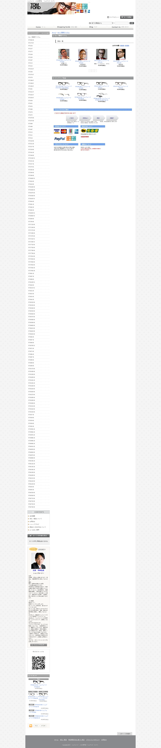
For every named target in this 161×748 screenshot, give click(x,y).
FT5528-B (31, 141)
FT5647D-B (31, 193)
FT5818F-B (31, 282)
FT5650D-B (31, 195)
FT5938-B (31, 417)
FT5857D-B (31, 316)
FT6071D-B (31, 498)
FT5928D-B (31, 397)
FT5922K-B (31, 380)
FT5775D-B (31, 244)
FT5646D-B (31, 190)
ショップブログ (93, 27)
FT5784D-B (31, 262)
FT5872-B (31, 348)
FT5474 (30, 112)
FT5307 (30, 60)
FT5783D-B (31, 259)
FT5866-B (31, 337)
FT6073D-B (31, 504)
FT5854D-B (31, 308)
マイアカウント (114, 17)
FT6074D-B (31, 507)
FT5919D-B (31, 374)
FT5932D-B (31, 409)
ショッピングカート (126, 17)
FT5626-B (31, 181)
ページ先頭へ (124, 733)
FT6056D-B (31, 495)
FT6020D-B (31, 475)
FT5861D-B (31, 328)
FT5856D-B (31, 314)
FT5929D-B (31, 400)
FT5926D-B (31, 391)
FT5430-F (31, 97)
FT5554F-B (31, 158)
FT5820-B (31, 285)
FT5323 (30, 66)
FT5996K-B (31, 432)
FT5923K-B (31, 383)
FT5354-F (31, 69)
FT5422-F (31, 92)
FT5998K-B (31, 438)
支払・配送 (63, 740)
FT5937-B (31, 414)
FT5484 (30, 123)
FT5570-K (31, 167)
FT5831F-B (31, 288)
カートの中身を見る (38, 535)
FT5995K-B (31, 429)
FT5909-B (31, 366)
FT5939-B (31, 420)
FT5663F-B (31, 198)
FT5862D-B (31, 331)
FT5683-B (31, 210)
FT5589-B (31, 175)
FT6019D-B (31, 472)
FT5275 (30, 51)
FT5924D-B (31, 386)
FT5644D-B (31, 187)
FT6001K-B (31, 446)
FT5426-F (31, 95)
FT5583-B (31, 170)
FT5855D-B (31, 311)
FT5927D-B (31, 394)
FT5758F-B (31, 242)
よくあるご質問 (34, 530)
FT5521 (30, 135)
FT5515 (30, 132)
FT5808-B (31, 279)
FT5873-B (31, 351)
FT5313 (30, 63)
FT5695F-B (31, 213)
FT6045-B (31, 489)
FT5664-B (31, 201)
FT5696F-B (31, 216)
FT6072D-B (31, 501)
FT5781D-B (31, 256)
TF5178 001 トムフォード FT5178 (101, 56)
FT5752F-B (31, 239)
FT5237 (30, 48)
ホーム (40, 27)
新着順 (127, 45)
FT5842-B (31, 299)
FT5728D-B (31, 233)
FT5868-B (31, 342)
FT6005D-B (31, 449)
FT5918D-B (31, 371)
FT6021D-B (31, 478)
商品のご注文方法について (38, 527)
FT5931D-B (31, 406)
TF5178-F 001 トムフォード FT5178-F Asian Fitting (43, 696)
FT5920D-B (31, 377)
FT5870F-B (31, 345)
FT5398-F (31, 83)
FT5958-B (31, 423)
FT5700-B (31, 221)
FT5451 (30, 103)
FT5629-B (31, 184)
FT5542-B (31, 152)
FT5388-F (31, 80)
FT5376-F (31, 74)
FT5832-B (31, 291)
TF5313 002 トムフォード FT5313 (101, 85)
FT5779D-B (31, 253)
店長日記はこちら (38, 645)
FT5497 (30, 129)
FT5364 (30, 72)
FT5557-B (31, 164)
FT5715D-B (31, 224)
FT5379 (30, 77)
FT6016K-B (31, 469)
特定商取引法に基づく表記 (76, 740)
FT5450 (30, 100)
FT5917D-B (31, 368)
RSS (36, 726)
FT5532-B (31, 143)
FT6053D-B (31, 492)
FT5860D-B (31, 325)
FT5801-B (31, 273)
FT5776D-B (31, 247)
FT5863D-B (31, 334)
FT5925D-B (31, 389)
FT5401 (30, 89)
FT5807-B (31, 276)
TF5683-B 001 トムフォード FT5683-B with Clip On (102, 97)
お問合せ (120, 27)
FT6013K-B (31, 466)
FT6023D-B (31, 484)
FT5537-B (31, 146)
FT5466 (30, 109)
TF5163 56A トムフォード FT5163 (82, 56)
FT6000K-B (31, 443)
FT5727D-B (31, 230)
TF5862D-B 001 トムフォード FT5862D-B (33, 696)
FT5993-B (31, 426)
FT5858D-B (31, 319)
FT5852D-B (31, 302)
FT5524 (30, 138)
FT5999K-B (31, 440)
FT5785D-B (31, 265)
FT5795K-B (31, 270)
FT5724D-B (31, 227)
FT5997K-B (31, 435)
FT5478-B (31, 118)
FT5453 (30, 106)
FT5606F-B (31, 178)
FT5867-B (31, 340)
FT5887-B (31, 357)
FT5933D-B (31, 412)
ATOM (43, 726)
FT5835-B (31, 296)
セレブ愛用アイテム (34, 37)
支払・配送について (67, 27)
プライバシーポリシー (93, 740)
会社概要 (32, 516)
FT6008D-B (31, 458)
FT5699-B (31, 218)
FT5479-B (31, 120)
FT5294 (30, 54)
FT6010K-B (31, 461)
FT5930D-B (31, 403)
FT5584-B (31, 172)
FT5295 (30, 57)
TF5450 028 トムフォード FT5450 (38, 711)
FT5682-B (31, 207)
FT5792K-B (31, 268)
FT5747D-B (31, 236)
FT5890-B (31, 360)
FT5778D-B (31, 250)
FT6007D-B (31, 455)
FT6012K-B (31, 464)
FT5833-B (31, 293)
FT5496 (30, 126)
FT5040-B (31, 40)
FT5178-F (31, 43)
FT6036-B (31, 487)
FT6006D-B (31, 452)
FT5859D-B (31, 322)
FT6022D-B (31, 481)
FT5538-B (31, 149)
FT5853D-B (31, 305)
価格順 (122, 45)
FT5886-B (31, 354)
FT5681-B (31, 204)
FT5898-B (31, 363)
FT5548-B (31, 155)
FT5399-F (31, 86)
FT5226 (30, 45)
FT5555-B (31, 161)
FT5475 (30, 115)
